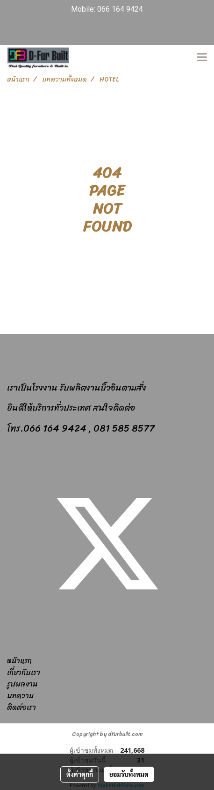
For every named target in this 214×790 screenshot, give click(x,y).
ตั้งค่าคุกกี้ (79, 774)
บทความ (20, 695)
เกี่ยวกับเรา (23, 672)
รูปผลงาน (22, 684)
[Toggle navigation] (202, 58)
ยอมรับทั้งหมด (129, 774)
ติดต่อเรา (21, 707)
